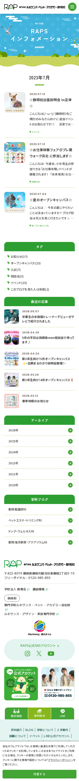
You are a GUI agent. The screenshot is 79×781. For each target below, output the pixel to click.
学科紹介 (16, 730)
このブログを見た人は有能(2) (30, 289)
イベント (34, 736)
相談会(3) (17, 276)
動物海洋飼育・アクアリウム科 (27, 542)
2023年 (13, 463)
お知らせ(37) (19, 256)
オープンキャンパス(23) (26, 263)
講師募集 (39, 589)
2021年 (13, 474)
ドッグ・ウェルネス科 (21, 531)
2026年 (13, 430)
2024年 (13, 452)
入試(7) (16, 270)
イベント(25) (19, 283)
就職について (17, 736)
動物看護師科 (17, 509)
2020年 (13, 485)
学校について (45, 730)
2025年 (13, 441)
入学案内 (62, 730)
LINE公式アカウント (57, 736)
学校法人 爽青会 (15, 589)
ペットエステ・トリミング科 (25, 520)
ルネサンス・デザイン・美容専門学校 (29, 614)
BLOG (29, 730)
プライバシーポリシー (60, 760)
